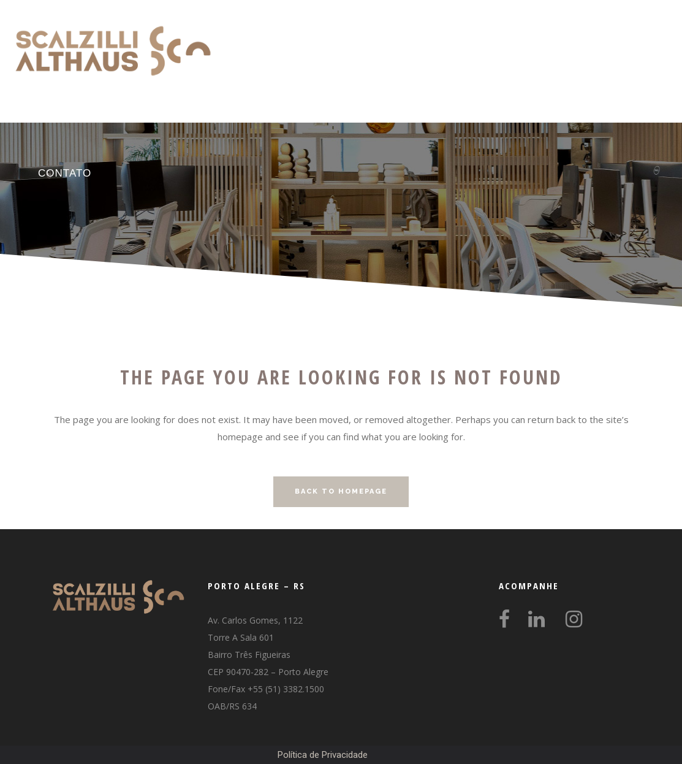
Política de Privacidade (323, 754)
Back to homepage (341, 491)
